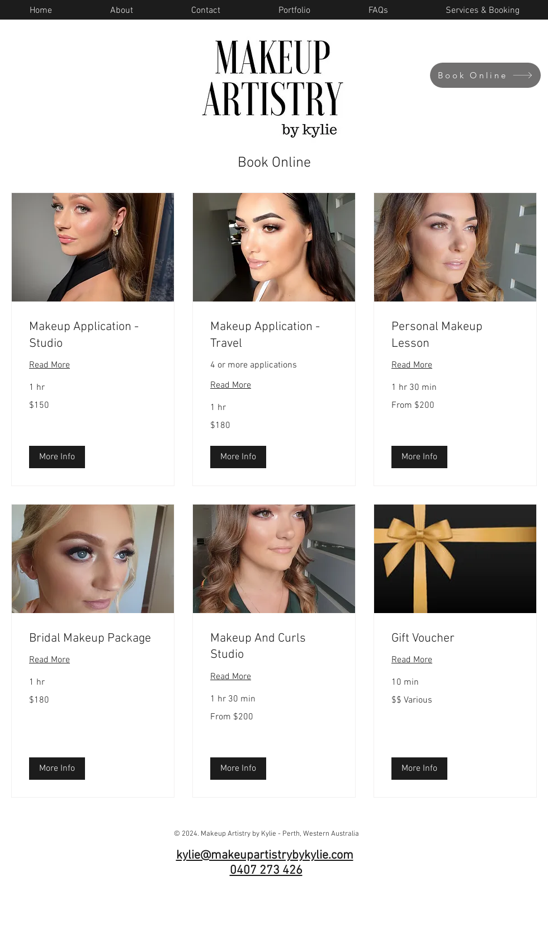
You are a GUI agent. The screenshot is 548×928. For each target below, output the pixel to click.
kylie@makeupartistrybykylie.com (264, 855)
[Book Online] (485, 75)
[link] (93, 335)
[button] (57, 457)
